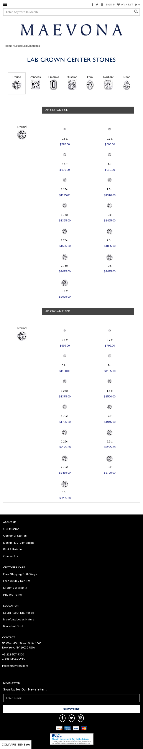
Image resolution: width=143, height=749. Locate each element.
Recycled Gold (13, 626)
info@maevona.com (15, 665)
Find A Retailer (13, 549)
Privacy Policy (12, 594)
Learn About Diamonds (18, 612)
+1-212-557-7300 (13, 654)
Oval (90, 82)
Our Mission (11, 529)
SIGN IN (110, 4)
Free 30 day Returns (17, 581)
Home (8, 45)
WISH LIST (125, 4)
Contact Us (10, 556)
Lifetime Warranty (15, 587)
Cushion (71, 82)
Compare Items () (16, 744)
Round (16, 82)
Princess (35, 82)
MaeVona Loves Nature (19, 619)
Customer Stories (15, 535)
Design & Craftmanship (19, 542)
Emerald (53, 82)
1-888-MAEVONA (13, 658)
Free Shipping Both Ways (20, 574)
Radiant (108, 82)
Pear (126, 82)
